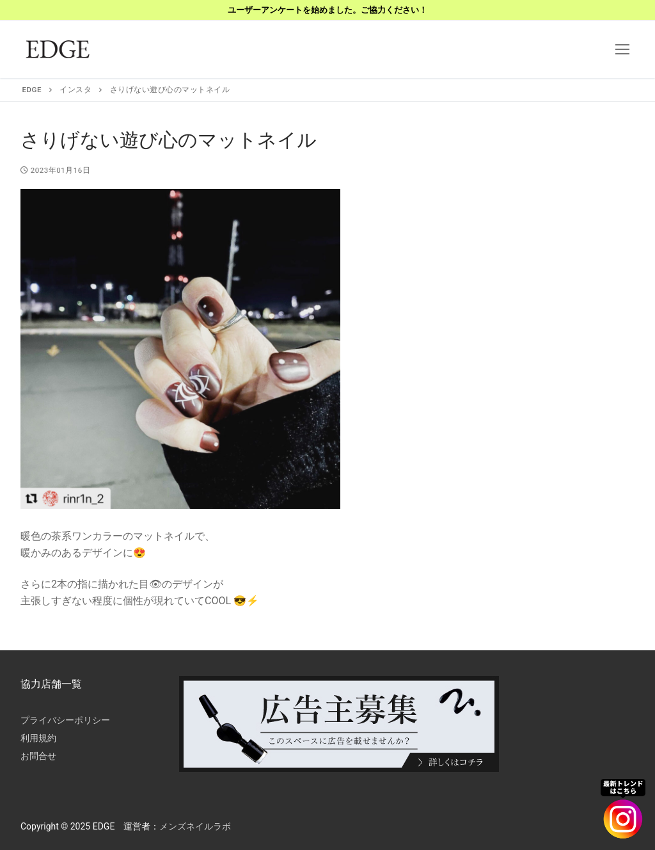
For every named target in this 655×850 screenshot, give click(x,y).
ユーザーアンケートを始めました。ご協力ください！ (327, 10)
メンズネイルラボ (195, 826)
